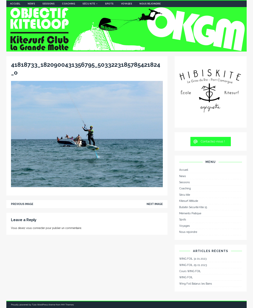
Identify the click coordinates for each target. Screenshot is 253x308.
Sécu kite (89, 3)
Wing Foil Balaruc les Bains (195, 283)
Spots (109, 3)
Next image (155, 204)
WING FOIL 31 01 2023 (193, 258)
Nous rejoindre (150, 3)
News (31, 3)
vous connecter (35, 228)
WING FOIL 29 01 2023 (193, 265)
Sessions (48, 3)
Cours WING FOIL (190, 271)
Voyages (126, 3)
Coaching (68, 3)
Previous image (22, 204)
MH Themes (67, 304)
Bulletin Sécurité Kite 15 (193, 207)
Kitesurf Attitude (188, 200)
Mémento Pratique (190, 213)
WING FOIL (186, 277)
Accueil (15, 3)
